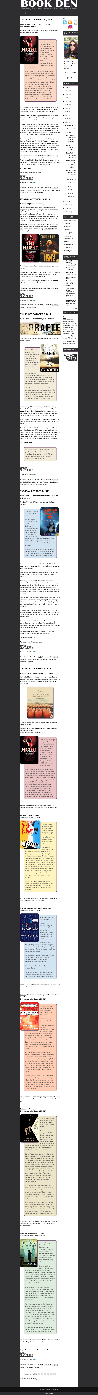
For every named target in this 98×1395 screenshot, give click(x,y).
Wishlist (66, 251)
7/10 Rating (28, 659)
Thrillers (66, 247)
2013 (66, 204)
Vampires (40, 192)
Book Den (41, 1389)
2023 (66, 94)
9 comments (47, 479)
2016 (66, 119)
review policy (72, 341)
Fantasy (45, 482)
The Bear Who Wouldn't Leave (29, 502)
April (68, 190)
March (69, 193)
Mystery (66, 233)
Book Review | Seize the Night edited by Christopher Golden (35, 25)
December (70, 125)
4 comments (47, 657)
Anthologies (36, 190)
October (69, 132)
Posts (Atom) (33, 1379)
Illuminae (23, 995)
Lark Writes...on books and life (71, 300)
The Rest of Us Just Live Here (30, 908)
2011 (66, 211)
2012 (66, 208)
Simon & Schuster (30, 192)
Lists (48, 13)
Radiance (23, 1109)
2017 (66, 115)
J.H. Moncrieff (51, 659)
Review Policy (39, 13)
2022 (66, 98)
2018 (66, 112)
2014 (66, 201)
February (70, 197)
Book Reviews (45, 190)
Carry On (23, 815)
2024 (66, 91)
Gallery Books (55, 190)
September (70, 179)
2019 (66, 108)
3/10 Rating (28, 482)
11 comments (48, 304)
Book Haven (70, 272)
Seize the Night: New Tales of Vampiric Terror (34, 30)
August (69, 182)
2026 (66, 87)
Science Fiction (68, 244)
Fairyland (33, 1223)
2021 (66, 101)
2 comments (47, 187)
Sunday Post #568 (71, 274)
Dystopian (67, 223)
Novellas (66, 241)
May (68, 186)
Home (22, 13)
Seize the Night (49, 229)
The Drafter (23, 338)
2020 (66, 105)
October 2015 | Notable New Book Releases (37, 673)
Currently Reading (30, 307)
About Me (30, 13)
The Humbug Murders (27, 1233)
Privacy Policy (55, 1389)
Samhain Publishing (26, 661)
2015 (66, 122)
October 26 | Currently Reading (32, 204)
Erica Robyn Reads (70, 289)
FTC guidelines (68, 319)
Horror (22, 192)
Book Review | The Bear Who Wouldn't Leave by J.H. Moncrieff (39, 497)
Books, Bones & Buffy (71, 278)
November (70, 129)
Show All (75, 308)
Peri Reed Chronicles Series (38, 484)
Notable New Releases (32, 1367)
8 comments (47, 1365)
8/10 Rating (28, 190)
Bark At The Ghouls (70, 261)
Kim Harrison (24, 484)
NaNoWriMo (39, 274)
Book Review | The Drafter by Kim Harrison (37, 319)
